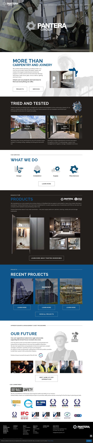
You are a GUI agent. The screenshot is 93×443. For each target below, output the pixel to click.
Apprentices (52, 5)
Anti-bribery (25, 432)
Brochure (45, 427)
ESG (81, 5)
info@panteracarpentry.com (59, 432)
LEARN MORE (46, 184)
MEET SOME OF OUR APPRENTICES (46, 378)
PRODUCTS (5, 431)
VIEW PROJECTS (28, 127)
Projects (69, 5)
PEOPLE (5, 426)
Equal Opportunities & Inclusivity (26, 430)
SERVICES (36, 89)
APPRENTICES (6, 427)
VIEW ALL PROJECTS (46, 314)
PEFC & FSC (26, 434)
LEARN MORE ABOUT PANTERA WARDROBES (46, 258)
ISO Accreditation (26, 427)
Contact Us (15, 428)
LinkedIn (15, 427)
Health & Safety (36, 428)
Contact (87, 5)
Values (76, 5)
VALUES (5, 432)
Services (62, 5)
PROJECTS (20, 89)
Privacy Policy (50, 440)
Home (39, 5)
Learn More (21, 307)
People (44, 5)
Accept (88, 440)
